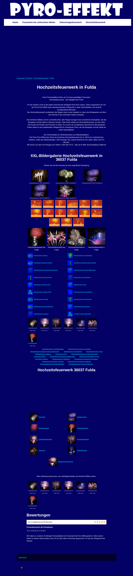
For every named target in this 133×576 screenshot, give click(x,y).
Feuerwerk (42, 450)
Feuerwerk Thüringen (24, 78)
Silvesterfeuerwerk (82, 428)
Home (15, 22)
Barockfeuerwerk (44, 428)
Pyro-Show (42, 417)
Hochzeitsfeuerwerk (95, 22)
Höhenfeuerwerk (82, 450)
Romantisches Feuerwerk (65, 461)
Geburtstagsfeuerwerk (71, 22)
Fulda (52, 78)
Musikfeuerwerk (82, 417)
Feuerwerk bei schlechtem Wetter (38, 22)
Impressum (23, 557)
